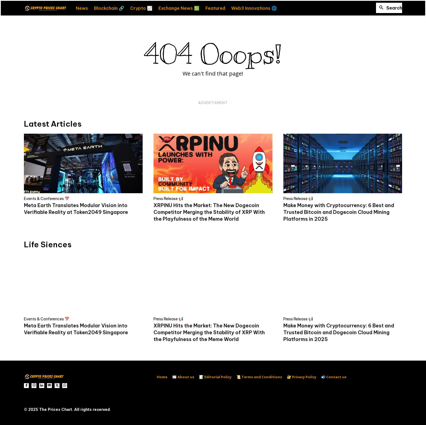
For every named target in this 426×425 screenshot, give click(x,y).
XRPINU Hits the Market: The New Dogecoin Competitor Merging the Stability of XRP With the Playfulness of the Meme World (209, 212)
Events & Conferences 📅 (46, 199)
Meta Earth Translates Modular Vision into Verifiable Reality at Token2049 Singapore (76, 329)
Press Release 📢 (168, 199)
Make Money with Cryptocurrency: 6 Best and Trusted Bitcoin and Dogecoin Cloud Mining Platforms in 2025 (338, 212)
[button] (389, 8)
